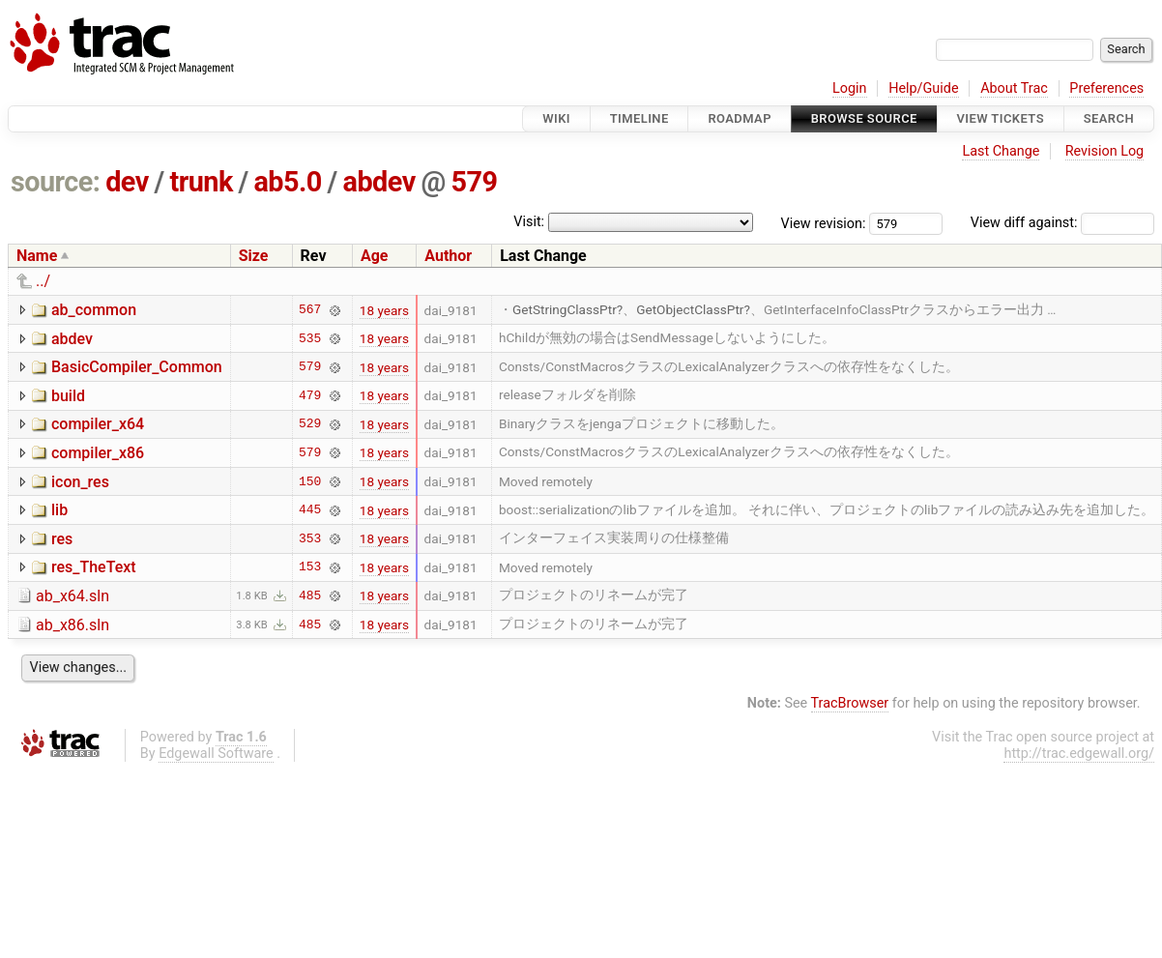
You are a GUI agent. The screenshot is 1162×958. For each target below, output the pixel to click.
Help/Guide (923, 88)
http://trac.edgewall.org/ (1078, 753)
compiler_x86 (97, 453)
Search (1109, 118)
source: (56, 181)
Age (375, 256)
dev (127, 181)
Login (849, 88)
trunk (200, 181)
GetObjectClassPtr (689, 309)
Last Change (1000, 151)
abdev (379, 181)
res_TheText (93, 567)
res (62, 539)
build (68, 396)
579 (474, 181)
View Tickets (1000, 118)
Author (448, 256)
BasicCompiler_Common (136, 367)
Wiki (556, 118)
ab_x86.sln (72, 625)
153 (310, 567)
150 (310, 481)
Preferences (1106, 88)
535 (310, 338)
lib (59, 510)
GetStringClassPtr (564, 309)
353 (310, 538)
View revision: (823, 223)
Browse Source (864, 118)
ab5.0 (287, 181)
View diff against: (1062, 223)
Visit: (528, 222)
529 (310, 424)
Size (254, 256)
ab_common (93, 310)
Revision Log (1105, 151)
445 (310, 510)
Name (36, 256)
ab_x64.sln (72, 596)
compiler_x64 (97, 424)
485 (310, 595)
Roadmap (739, 118)
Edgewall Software (216, 753)
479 (310, 395)
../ (43, 281)
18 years (384, 310)
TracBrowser (850, 703)
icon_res (80, 482)
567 (310, 310)
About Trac (1014, 88)
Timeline (639, 118)
